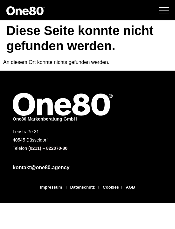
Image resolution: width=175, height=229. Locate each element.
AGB (130, 187)
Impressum (51, 187)
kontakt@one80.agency (41, 167)
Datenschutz (83, 187)
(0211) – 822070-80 (47, 148)
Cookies (111, 187)
